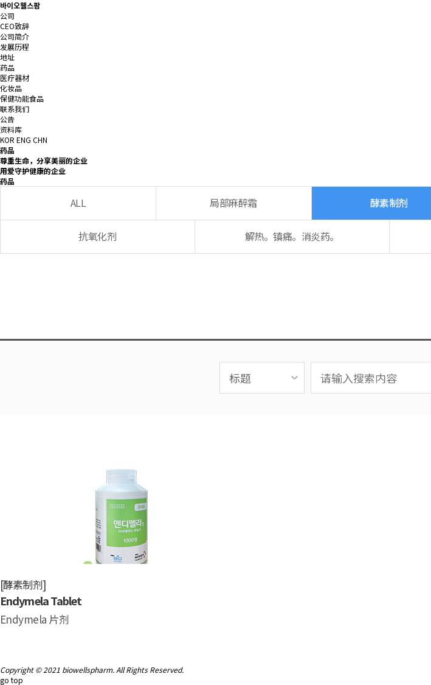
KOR (7, 139)
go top (11, 680)
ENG (23, 139)
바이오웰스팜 (20, 5)
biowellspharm (87, 669)
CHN (40, 139)
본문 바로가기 (0, 0)
